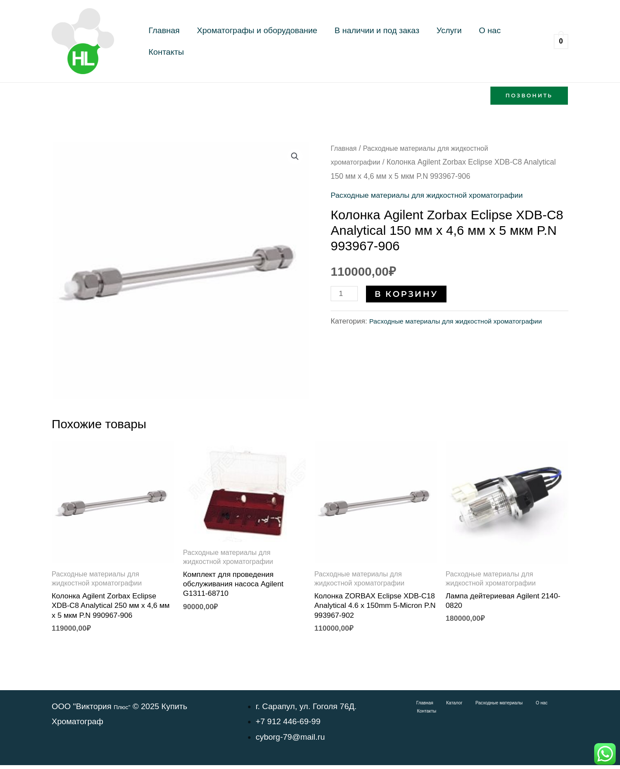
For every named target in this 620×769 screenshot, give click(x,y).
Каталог (441, 707)
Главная (158, 41)
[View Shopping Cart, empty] (561, 41)
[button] (529, 95)
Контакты (478, 41)
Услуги (412, 41)
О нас (443, 41)
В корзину (408, 294)
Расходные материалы (480, 707)
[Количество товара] (345, 293)
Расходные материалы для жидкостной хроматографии (436, 194)
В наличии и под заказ (351, 41)
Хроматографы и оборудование (241, 41)
